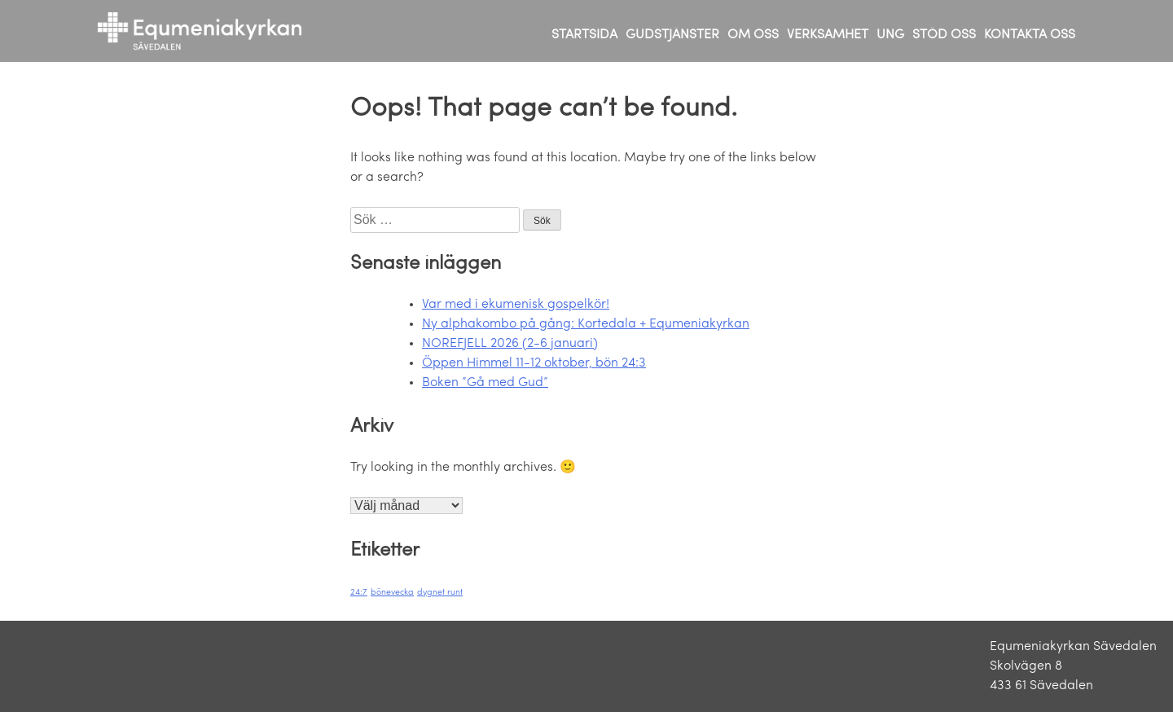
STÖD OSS (944, 35)
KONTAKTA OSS (1029, 35)
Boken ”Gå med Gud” (485, 382)
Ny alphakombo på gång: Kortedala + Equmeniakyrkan (585, 324)
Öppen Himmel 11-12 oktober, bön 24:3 (534, 363)
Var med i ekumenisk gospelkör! (515, 304)
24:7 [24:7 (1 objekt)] (358, 592)
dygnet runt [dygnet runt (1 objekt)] (440, 592)
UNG (890, 35)
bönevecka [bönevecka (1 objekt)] (392, 592)
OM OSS (753, 35)
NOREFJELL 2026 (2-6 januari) (510, 343)
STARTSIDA (584, 35)
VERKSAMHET (827, 35)
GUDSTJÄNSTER (672, 35)
